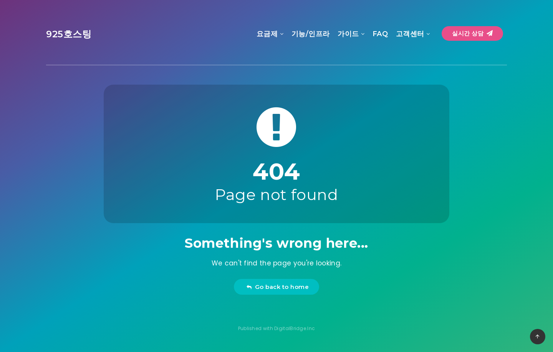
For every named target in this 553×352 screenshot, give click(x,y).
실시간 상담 (472, 33)
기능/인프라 (310, 34)
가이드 (348, 34)
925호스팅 (69, 34)
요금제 (267, 34)
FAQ (380, 34)
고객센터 (410, 34)
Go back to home (277, 286)
